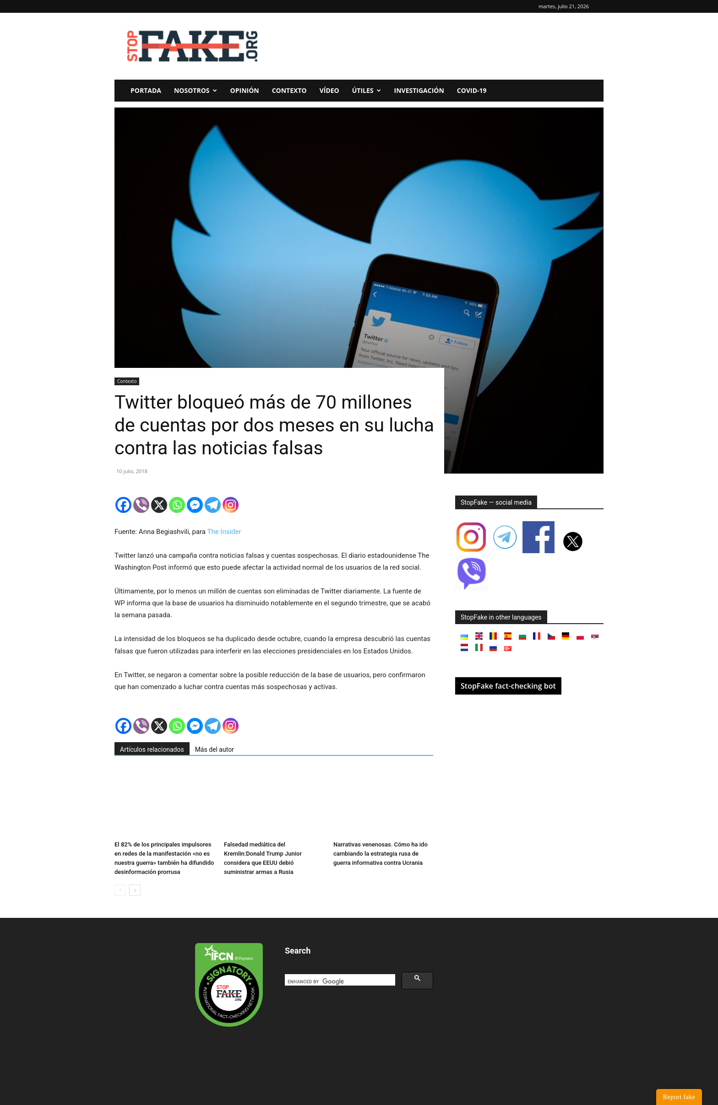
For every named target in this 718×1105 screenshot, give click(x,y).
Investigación (419, 90)
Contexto (289, 90)
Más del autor (214, 749)
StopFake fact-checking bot (508, 686)
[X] (159, 505)
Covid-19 (472, 90)
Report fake (679, 1096)
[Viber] (141, 505)
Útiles (366, 90)
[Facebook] (123, 505)
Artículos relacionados (152, 749)
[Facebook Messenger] (195, 505)
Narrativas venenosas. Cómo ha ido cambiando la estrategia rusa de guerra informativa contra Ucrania (380, 853)
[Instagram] (231, 505)
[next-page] (135, 890)
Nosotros (195, 90)
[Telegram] (213, 505)
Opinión (244, 90)
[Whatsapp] (177, 505)
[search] (339, 982)
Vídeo (329, 90)
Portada (146, 90)
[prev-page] (120, 890)
